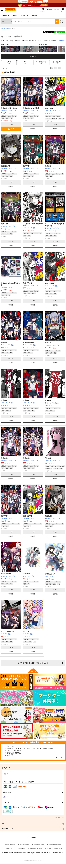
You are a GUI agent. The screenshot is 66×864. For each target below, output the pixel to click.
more (36, 854)
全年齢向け (5, 16)
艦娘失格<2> (5, 516)
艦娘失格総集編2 (6, 574)
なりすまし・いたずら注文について (55, 849)
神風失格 (4, 401)
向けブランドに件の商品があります (33, 664)
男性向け (24, 16)
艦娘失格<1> (5, 343)
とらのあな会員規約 (24, 845)
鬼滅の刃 (9, 756)
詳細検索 (61, 22)
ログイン (55, 10)
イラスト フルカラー (13, 751)
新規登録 (47, 10)
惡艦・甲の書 (27, 284)
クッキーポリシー (21, 849)
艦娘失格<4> (27, 459)
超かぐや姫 (10, 747)
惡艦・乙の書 (49, 284)
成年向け (15, 16)
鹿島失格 (48, 343)
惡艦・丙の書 (27, 516)
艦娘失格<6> (27, 166)
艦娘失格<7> (5, 224)
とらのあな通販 (5, 29)
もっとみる (60, 758)
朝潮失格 (48, 401)
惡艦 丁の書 (49, 109)
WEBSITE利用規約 (10, 845)
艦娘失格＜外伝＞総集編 (52, 41)
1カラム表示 (63, 69)
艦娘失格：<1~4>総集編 (31, 109)
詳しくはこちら (60, 818)
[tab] (25, 63)
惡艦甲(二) (48, 517)
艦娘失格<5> (49, 167)
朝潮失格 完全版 (28, 343)
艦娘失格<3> (5, 459)
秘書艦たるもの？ (51, 574)
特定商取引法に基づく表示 (36, 849)
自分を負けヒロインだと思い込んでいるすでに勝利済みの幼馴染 (29, 749)
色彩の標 (48, 459)
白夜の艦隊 (26, 574)
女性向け (34, 16)
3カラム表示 (55, 69)
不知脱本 (26, 632)
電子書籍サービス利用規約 (55, 845)
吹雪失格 (26, 401)
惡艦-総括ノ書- (6, 166)
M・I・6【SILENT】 (8, 632)
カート (11, 129)
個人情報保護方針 (8, 849)
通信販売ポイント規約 (39, 845)
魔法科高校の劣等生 (13, 753)
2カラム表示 (59, 69)
